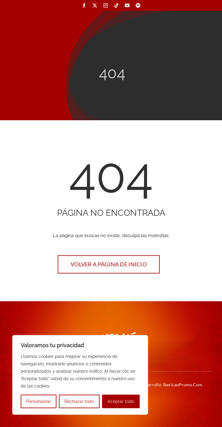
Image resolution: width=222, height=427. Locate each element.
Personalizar (38, 401)
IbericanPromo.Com (182, 384)
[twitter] (94, 5)
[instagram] (105, 5)
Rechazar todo (79, 401)
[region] (80, 375)
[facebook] (84, 5)
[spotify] (138, 5)
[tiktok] (116, 5)
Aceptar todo (121, 401)
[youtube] (127, 5)
